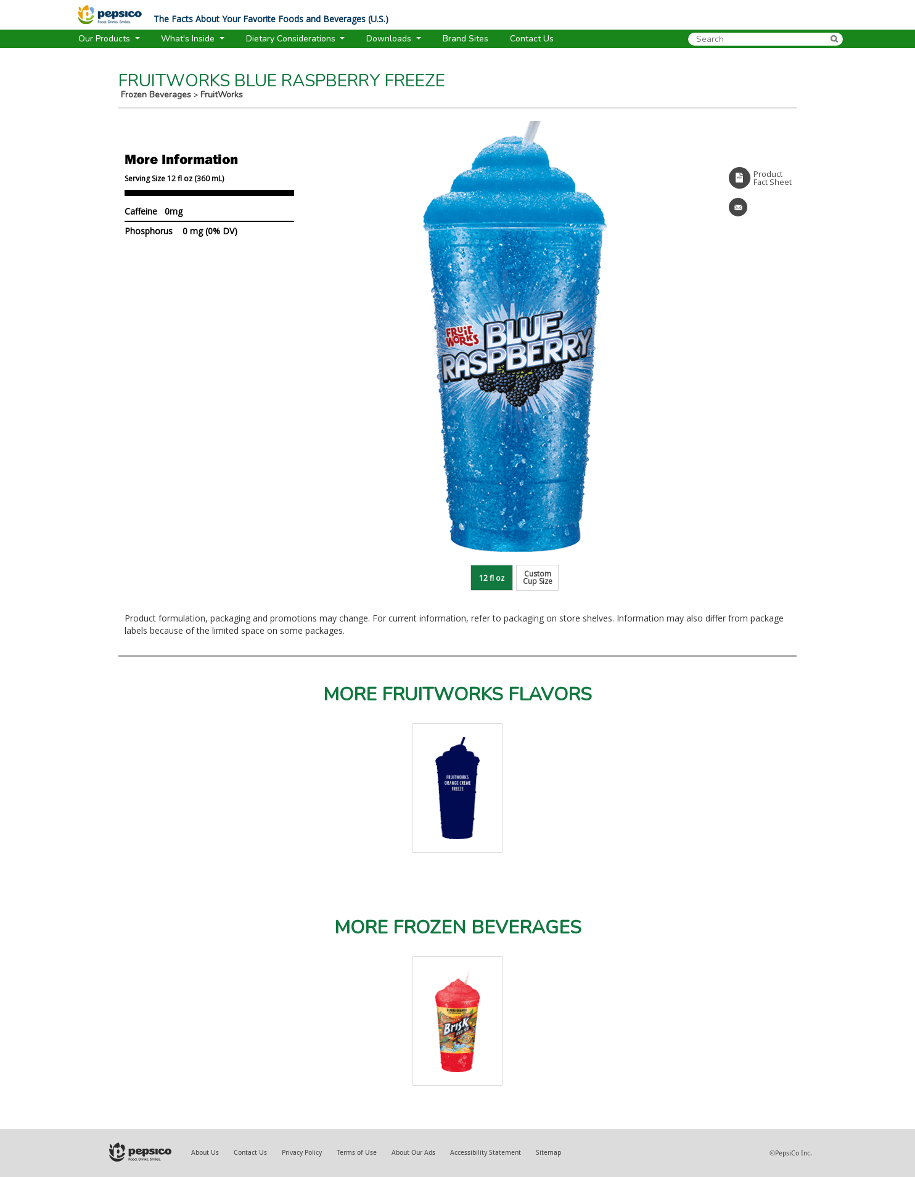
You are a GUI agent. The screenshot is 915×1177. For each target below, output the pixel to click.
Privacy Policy (302, 1152)
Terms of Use (357, 1152)
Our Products (105, 38)
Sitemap (548, 1152)
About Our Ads (413, 1152)
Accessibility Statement (485, 1152)
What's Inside (189, 38)
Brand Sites (465, 38)
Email (738, 207)
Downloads (390, 38)
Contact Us (250, 1152)
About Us (205, 1152)
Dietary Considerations (292, 38)
